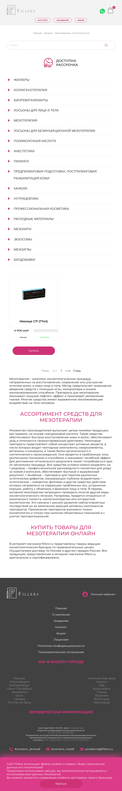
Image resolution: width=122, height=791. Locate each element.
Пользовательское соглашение (61, 652)
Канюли (20, 188)
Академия (63, 20)
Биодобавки (24, 259)
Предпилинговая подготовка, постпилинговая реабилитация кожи (55, 175)
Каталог (43, 20)
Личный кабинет (98, 594)
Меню (81, 20)
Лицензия (61, 639)
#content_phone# (25, 749)
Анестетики (24, 151)
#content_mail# (60, 749)
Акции (61, 633)
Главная (61, 608)
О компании (61, 614)
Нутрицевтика (26, 198)
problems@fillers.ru (96, 749)
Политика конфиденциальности (61, 646)
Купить (34, 350)
